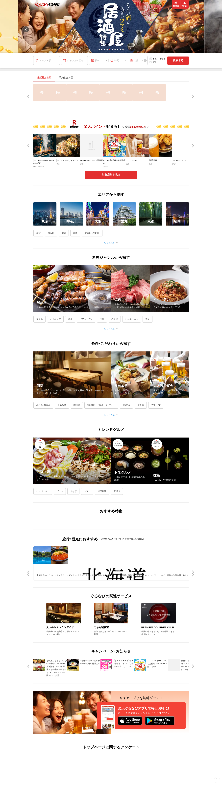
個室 (152, 62)
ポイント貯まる (157, 58)
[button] (99, 49)
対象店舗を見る (111, 174)
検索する (178, 60)
